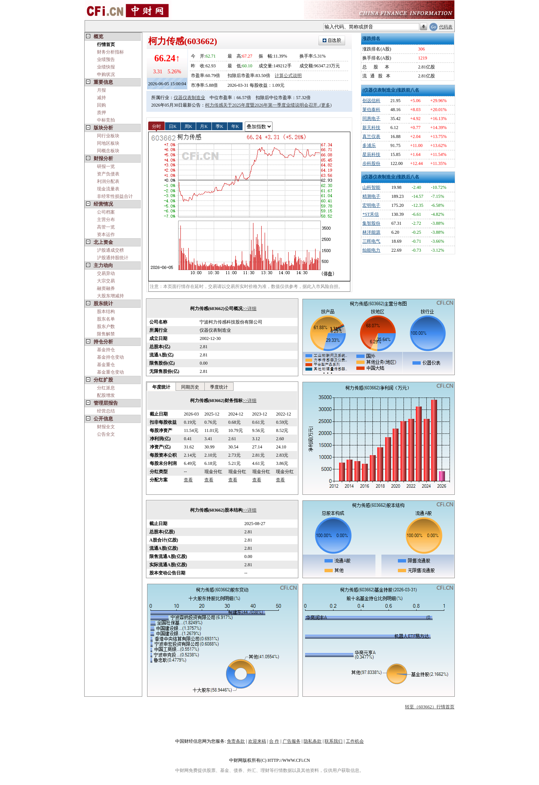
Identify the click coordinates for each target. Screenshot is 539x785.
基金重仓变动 (110, 372)
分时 (156, 126)
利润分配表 (108, 181)
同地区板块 (108, 143)
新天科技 (371, 127)
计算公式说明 (288, 75)
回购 (101, 105)
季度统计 (219, 387)
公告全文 (106, 434)
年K (235, 126)
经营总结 (106, 411)
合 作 (274, 741)
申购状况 (106, 74)
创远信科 (371, 100)
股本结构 (106, 311)
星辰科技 (371, 154)
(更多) (326, 105)
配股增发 (106, 395)
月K (204, 126)
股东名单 (106, 319)
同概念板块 (108, 150)
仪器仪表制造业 (189, 97)
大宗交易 (106, 280)
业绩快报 (106, 67)
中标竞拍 (106, 120)
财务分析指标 (110, 52)
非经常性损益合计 (115, 196)
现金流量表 (108, 188)
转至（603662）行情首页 (429, 706)
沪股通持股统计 (112, 257)
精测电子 (371, 196)
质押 (101, 112)
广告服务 (292, 741)
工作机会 (355, 741)
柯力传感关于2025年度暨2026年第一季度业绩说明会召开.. (262, 105)
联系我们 (333, 741)
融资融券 (106, 288)
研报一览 (106, 166)
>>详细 (250, 308)
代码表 (446, 27)
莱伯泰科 (371, 109)
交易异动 (106, 273)
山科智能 (371, 187)
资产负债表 (108, 174)
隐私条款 (313, 741)
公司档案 (106, 212)
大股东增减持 (110, 295)
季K (219, 126)
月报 (101, 90)
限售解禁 (106, 334)
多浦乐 (369, 145)
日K (173, 126)
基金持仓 (106, 349)
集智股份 (371, 223)
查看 (188, 479)
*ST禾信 (370, 214)
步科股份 (371, 163)
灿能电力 (371, 250)
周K (188, 126)
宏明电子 (371, 205)
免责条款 (236, 741)
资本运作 (106, 234)
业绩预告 (106, 59)
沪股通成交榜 (110, 250)
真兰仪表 (371, 136)
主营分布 (106, 219)
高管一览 (106, 227)
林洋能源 (371, 232)
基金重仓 (106, 364)
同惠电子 (371, 118)
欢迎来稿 (257, 741)
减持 (101, 97)
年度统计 (161, 387)
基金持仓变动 (110, 357)
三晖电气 (371, 241)
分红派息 (106, 387)
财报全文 (106, 426)
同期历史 (190, 387)
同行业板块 (108, 135)
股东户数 (106, 326)
